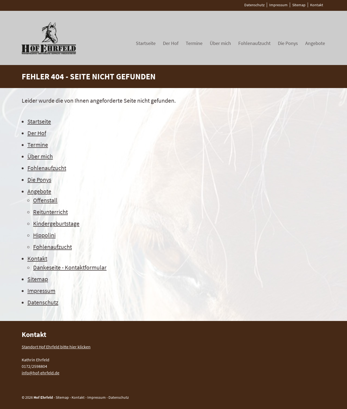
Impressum (96, 397)
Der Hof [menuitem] (170, 43)
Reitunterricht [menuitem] (50, 212)
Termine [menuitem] (194, 43)
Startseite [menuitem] (146, 43)
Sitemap (62, 397)
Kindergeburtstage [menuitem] (56, 223)
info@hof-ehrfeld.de (40, 372)
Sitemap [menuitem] (299, 4)
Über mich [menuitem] (220, 43)
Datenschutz (118, 397)
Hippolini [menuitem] (44, 235)
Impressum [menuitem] (278, 4)
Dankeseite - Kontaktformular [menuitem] (70, 267)
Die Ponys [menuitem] (288, 43)
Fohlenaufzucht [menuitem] (254, 43)
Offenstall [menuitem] (45, 200)
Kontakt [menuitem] (316, 4)
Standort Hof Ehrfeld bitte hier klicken (56, 346)
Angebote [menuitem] (315, 43)
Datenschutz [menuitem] (254, 4)
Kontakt (78, 397)
